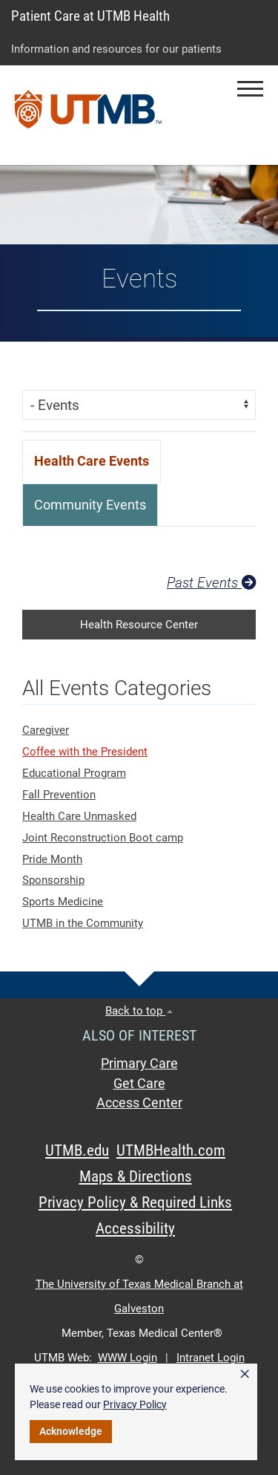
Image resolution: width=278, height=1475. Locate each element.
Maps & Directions (135, 1176)
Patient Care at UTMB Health (90, 16)
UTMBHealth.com (170, 1150)
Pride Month (52, 859)
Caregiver (45, 730)
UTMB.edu (77, 1150)
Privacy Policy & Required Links (135, 1202)
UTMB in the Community (82, 923)
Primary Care (139, 1063)
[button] (250, 88)
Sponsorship (53, 880)
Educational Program (74, 773)
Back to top (139, 1010)
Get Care (139, 1083)
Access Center (139, 1102)
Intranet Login (210, 1357)
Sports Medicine (62, 901)
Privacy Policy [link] (135, 1404)
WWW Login (127, 1357)
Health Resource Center (139, 624)
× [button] (245, 1374)
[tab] (91, 461)
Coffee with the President (85, 751)
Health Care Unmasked (79, 816)
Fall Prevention (59, 794)
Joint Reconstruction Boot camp (102, 837)
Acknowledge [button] (70, 1431)
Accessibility (135, 1228)
